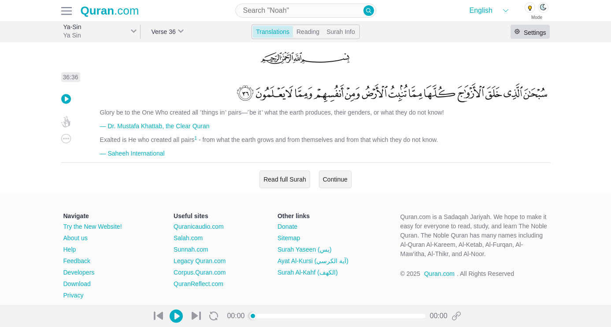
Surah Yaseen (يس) (305, 249)
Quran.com (439, 273)
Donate (287, 226)
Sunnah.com (191, 249)
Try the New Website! (92, 226)
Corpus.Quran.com (200, 272)
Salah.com (188, 238)
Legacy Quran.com (200, 260)
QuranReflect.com (198, 283)
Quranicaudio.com (199, 226)
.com (110, 10)
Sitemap (289, 238)
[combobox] (305, 11)
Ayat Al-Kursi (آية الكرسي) (313, 260)
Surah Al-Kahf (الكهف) (308, 272)
